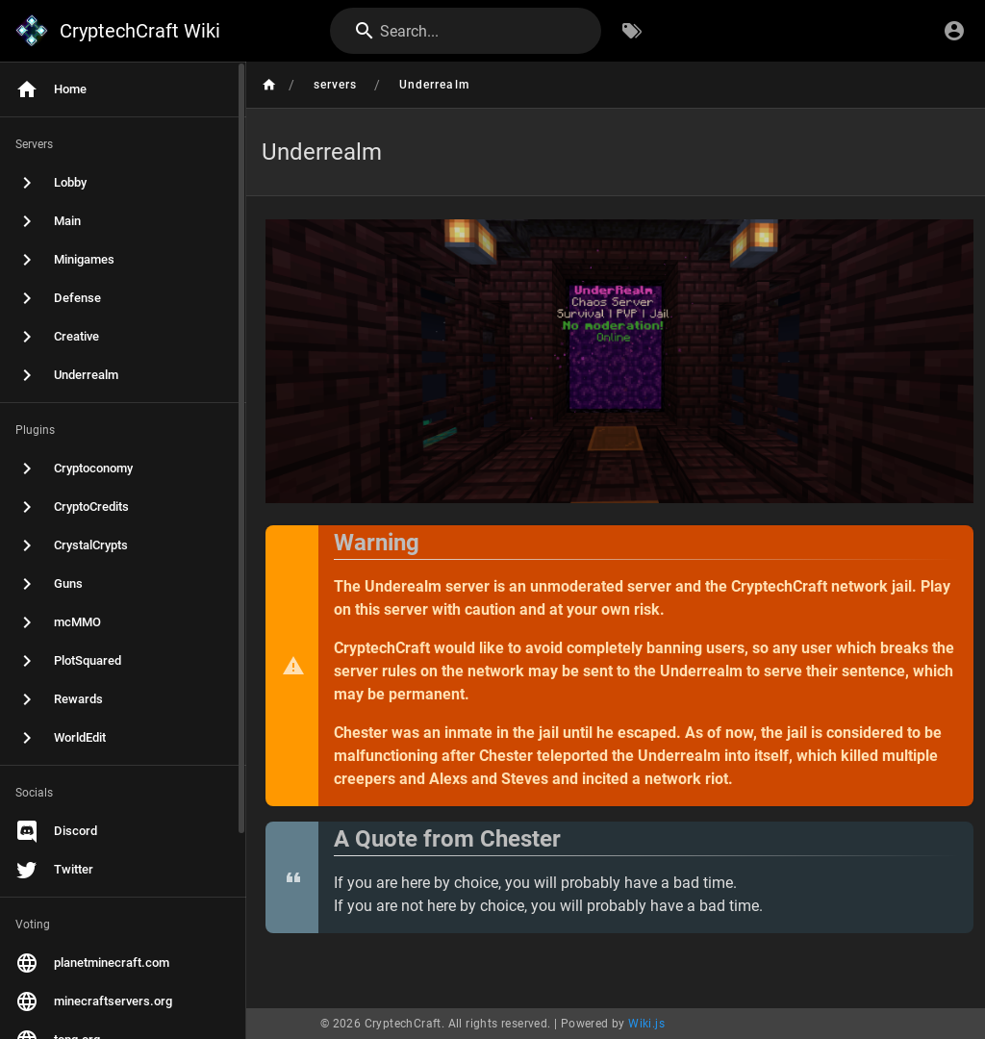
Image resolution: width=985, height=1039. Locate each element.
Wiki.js (646, 1023)
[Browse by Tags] (632, 31)
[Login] (954, 31)
